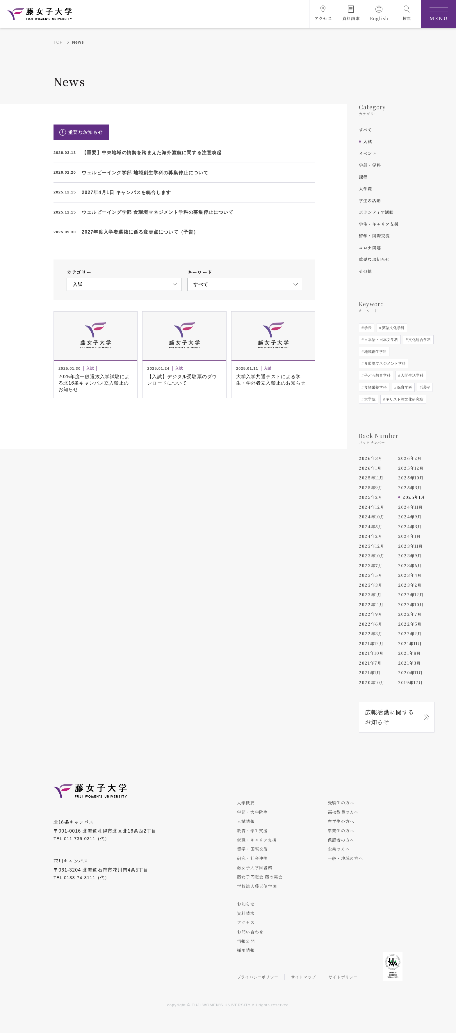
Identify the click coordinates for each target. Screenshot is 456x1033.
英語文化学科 (393, 328)
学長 (367, 328)
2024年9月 (410, 517)
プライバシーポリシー (257, 977)
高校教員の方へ (343, 812)
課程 (363, 177)
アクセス (246, 922)
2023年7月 (370, 565)
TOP (58, 42)
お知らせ (246, 904)
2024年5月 (370, 526)
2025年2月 (370, 497)
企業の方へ (339, 849)
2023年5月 (370, 575)
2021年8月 (409, 653)
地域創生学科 (375, 351)
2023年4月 (410, 575)
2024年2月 (370, 536)
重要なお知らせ (374, 259)
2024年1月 (409, 536)
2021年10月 (371, 653)
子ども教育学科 (377, 375)
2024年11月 (410, 507)
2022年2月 (410, 634)
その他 (365, 271)
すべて (365, 130)
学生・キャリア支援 (379, 224)
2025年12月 (411, 468)
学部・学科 (370, 165)
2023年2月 (410, 585)
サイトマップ (303, 977)
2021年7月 (370, 663)
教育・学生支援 (252, 830)
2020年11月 (410, 673)
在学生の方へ (341, 821)
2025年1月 (413, 497)
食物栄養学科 (375, 387)
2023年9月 (410, 556)
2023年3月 (370, 585)
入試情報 (246, 821)
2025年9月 (370, 488)
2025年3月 (410, 488)
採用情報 (246, 950)
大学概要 (246, 803)
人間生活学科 (411, 375)
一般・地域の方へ (345, 858)
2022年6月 (370, 624)
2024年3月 (410, 526)
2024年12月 (372, 507)
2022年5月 (410, 624)
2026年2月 (410, 458)
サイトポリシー (343, 977)
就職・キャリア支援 (257, 840)
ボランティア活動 (376, 212)
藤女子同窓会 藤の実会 (260, 877)
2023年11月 (410, 546)
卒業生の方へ (341, 830)
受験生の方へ (341, 803)
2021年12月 (371, 643)
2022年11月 (371, 604)
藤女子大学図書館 (254, 867)
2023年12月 (372, 546)
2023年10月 (372, 556)
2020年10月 (372, 682)
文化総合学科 (419, 339)
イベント (368, 153)
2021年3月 (409, 663)
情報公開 (246, 941)
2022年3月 (370, 634)
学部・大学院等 (252, 812)
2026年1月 (370, 468)
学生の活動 (370, 200)
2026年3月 (370, 458)
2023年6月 (410, 565)
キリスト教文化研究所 (403, 399)
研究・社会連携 (252, 858)
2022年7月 (410, 614)
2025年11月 (371, 478)
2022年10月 (411, 604)
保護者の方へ (341, 840)
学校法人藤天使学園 (257, 886)
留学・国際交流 (374, 236)
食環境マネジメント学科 (384, 363)
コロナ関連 (370, 248)
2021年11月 (410, 643)
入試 (367, 141)
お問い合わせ (250, 932)
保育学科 (404, 387)
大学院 (365, 188)
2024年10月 (372, 517)
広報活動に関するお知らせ (389, 717)
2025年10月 (411, 478)
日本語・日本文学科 (380, 339)
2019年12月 (410, 682)
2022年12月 (411, 595)
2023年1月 (370, 595)
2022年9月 (370, 614)
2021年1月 (370, 673)
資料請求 (246, 913)
